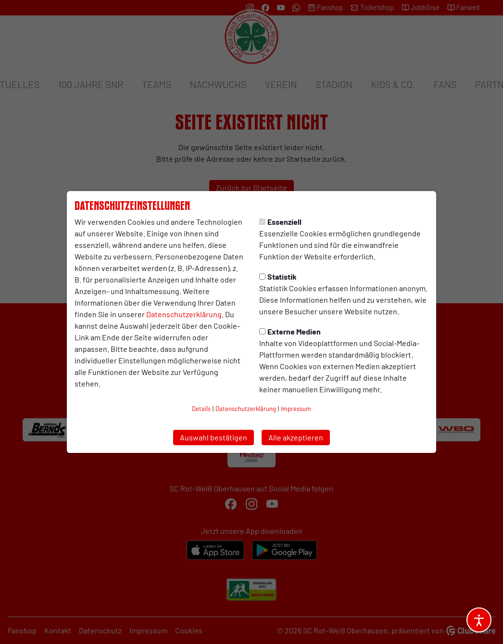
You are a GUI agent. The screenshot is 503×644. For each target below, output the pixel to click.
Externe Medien (290, 331)
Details (201, 408)
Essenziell (280, 221)
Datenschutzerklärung (184, 314)
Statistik (278, 276)
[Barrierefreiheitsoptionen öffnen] (478, 619)
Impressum (296, 408)
